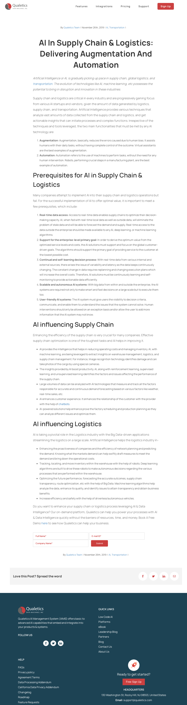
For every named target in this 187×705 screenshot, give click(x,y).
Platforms (104, 622)
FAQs (21, 667)
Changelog (24, 692)
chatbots (64, 404)
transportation (42, 84)
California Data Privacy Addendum (38, 687)
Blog (101, 642)
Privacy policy (26, 672)
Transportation (117, 27)
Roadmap (23, 697)
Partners (103, 636)
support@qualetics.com (137, 700)
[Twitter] (53, 643)
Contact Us (105, 646)
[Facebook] (46, 643)
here (45, 523)
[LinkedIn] (60, 643)
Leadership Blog (107, 632)
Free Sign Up (133, 681)
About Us (103, 651)
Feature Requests (28, 702)
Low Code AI (105, 617)
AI (107, 27)
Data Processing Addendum (34, 682)
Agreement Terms (29, 677)
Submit (99, 543)
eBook (102, 627)
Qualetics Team (72, 27)
